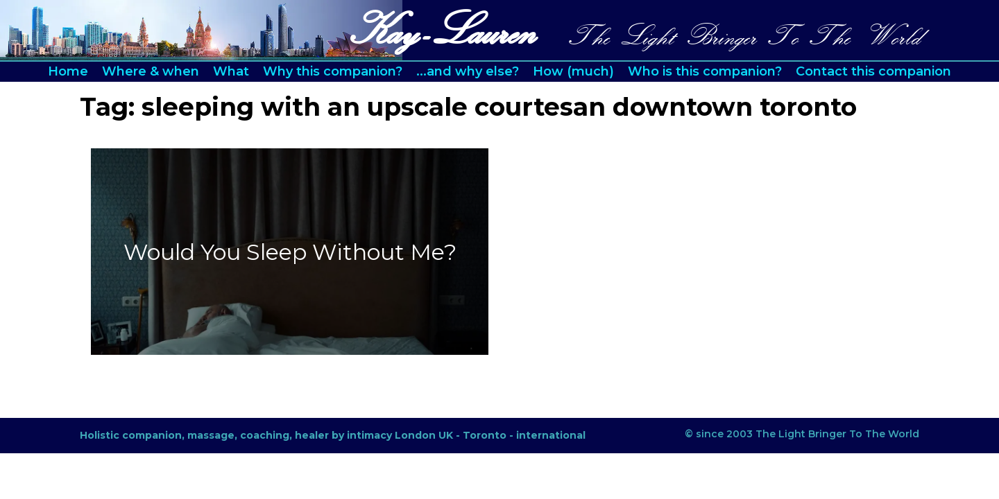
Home (68, 71)
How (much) (573, 71)
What (231, 71)
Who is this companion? (705, 71)
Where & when (150, 71)
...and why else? (467, 71)
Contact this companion (873, 71)
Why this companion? (332, 71)
